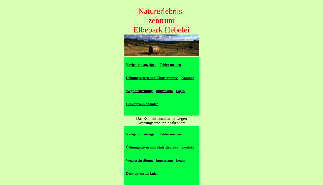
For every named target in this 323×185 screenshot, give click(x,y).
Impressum (164, 91)
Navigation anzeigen (141, 65)
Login (180, 91)
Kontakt (187, 78)
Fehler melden (170, 65)
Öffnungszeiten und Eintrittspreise (152, 78)
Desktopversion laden (142, 104)
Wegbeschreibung (139, 91)
